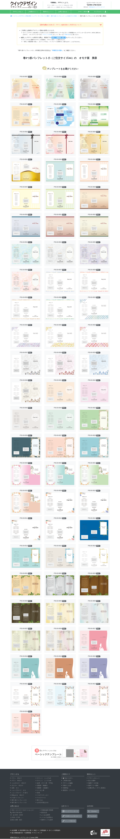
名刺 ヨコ (14, 788)
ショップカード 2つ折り (19, 792)
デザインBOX (83, 11)
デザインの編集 (67, 783)
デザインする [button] (17, 11)
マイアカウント (100, 11)
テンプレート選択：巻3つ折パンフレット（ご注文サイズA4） (58, 16)
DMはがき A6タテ (17, 795)
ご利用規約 (42, 830)
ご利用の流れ (67, 34)
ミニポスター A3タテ (18, 783)
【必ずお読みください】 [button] (69, 24)
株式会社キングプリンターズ (97, 7)
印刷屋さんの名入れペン (72, 816)
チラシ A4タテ (16, 780)
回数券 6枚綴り (42, 785)
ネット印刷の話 (69, 821)
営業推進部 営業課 (46, 810)
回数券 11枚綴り (42, 788)
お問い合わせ (62, 11)
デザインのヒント (93, 778)
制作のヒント (47, 11)
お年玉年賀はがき (42, 802)
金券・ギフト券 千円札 (44, 783)
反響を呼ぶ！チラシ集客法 (96, 788)
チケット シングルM (43, 780)
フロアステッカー (42, 795)
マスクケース (41, 797)
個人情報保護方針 (16, 833)
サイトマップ (37, 833)
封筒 (38, 792)
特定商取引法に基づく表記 (27, 830)
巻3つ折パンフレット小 (18, 800)
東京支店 (43, 812)
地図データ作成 (92, 783)
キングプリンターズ (70, 811)
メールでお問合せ (46, 817)
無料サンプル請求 (46, 820)
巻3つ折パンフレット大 (18, 802)
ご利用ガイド (32, 11)
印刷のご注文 (66, 785)
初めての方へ (67, 778)
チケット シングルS (43, 778)
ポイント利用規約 (53, 830)
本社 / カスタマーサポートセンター (22, 810)
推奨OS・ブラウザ (68, 790)
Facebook (92, 816)
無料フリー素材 (92, 785)
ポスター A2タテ (16, 785)
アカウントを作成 (47, 34)
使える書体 (91, 780)
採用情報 (27, 833)
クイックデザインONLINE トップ (25, 16)
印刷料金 (64, 788)
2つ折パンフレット (17, 797)
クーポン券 (40, 790)
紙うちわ (39, 800)
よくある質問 (45, 815)
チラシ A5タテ (16, 778)
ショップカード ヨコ (18, 790)
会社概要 (13, 830)
